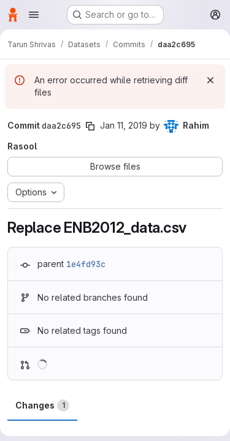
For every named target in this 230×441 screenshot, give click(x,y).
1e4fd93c (85, 264)
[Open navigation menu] (34, 14)
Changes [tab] (42, 405)
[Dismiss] (210, 80)
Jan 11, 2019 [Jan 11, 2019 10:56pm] (123, 125)
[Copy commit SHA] (90, 126)
